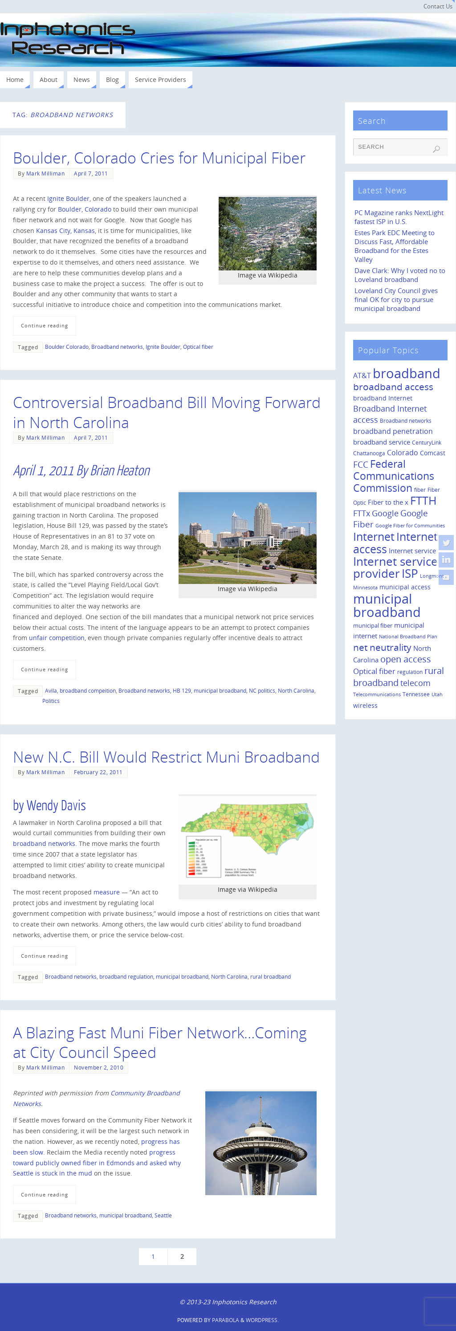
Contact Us (437, 6)
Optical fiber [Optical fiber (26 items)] (374, 671)
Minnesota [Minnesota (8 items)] (365, 587)
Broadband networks (117, 346)
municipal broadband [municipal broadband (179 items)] (387, 605)
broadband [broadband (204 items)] (406, 373)
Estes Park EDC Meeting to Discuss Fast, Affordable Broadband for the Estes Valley (394, 246)
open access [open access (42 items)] (405, 659)
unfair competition (57, 637)
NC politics (262, 690)
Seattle (163, 1215)
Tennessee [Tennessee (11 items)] (416, 694)
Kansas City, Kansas (65, 230)
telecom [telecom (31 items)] (415, 682)
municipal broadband (220, 690)
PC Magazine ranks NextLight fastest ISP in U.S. (399, 217)
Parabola (225, 1320)
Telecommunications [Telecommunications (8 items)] (377, 694)
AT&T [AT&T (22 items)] (362, 375)
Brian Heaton (119, 470)
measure (107, 892)
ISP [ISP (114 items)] (410, 573)
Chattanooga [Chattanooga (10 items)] (369, 453)
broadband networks (44, 843)
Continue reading (44, 325)
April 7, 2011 (91, 173)
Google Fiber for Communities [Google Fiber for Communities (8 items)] (410, 526)
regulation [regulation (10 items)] (410, 671)
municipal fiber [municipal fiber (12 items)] (372, 625)
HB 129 (182, 690)
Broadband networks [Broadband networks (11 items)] (406, 421)
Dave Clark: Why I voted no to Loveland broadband (399, 275)
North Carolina (296, 690)
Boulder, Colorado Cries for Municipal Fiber (159, 157)
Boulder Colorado (67, 346)
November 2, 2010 (98, 1067)
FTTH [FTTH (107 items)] (423, 500)
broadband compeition (88, 690)
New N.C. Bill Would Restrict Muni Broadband (166, 757)
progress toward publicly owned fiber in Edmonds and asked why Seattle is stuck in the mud (97, 1163)
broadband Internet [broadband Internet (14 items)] (382, 398)
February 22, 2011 (98, 772)
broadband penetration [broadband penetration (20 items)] (393, 431)
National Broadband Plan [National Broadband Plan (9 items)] (408, 636)
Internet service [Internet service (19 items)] (412, 550)
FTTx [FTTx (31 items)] (361, 513)
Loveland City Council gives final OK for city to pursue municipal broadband (396, 299)
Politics (51, 700)
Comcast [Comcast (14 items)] (432, 453)
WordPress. (262, 1320)
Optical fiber (198, 346)
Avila (51, 690)
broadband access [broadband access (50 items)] (393, 386)
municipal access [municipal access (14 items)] (405, 587)
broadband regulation (126, 976)
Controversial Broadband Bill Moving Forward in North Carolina (167, 412)
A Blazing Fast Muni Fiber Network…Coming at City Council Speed (160, 1042)
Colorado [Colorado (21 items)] (402, 452)
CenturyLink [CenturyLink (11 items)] (426, 442)
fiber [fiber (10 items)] (420, 489)
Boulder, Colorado (84, 209)
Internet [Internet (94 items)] (374, 536)
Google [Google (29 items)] (385, 513)
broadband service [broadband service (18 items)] (381, 441)
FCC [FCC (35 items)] (360, 464)
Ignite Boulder (68, 198)
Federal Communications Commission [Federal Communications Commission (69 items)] (393, 476)
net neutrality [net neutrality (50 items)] (382, 647)
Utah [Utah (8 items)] (437, 694)
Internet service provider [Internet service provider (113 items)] (395, 567)
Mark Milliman (45, 173)
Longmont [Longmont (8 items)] (432, 576)
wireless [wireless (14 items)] (365, 705)
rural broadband (270, 976)
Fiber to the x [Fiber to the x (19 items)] (388, 502)
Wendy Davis (56, 805)
